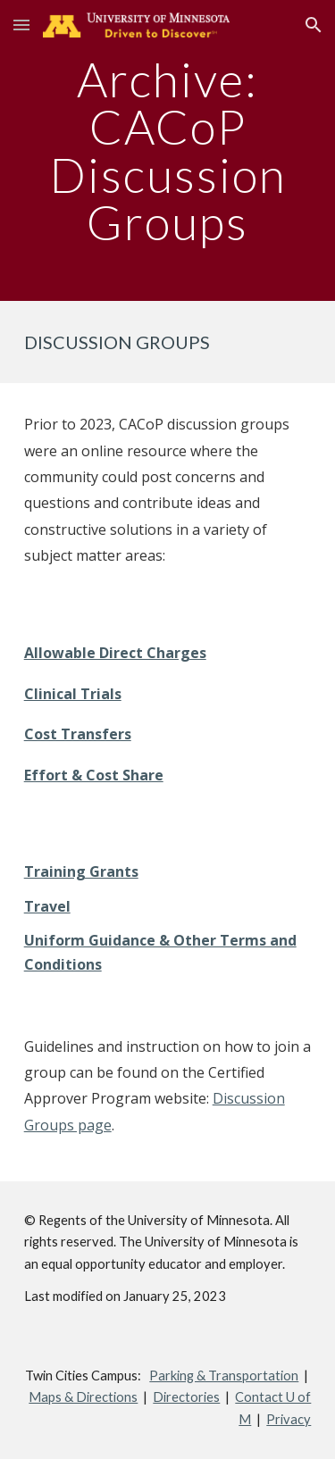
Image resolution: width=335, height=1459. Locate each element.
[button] (21, 24)
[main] (168, 150)
